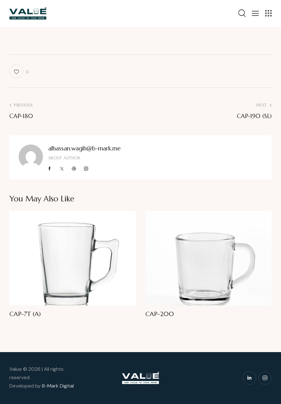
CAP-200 (159, 314)
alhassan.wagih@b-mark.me (84, 148)
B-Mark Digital (58, 386)
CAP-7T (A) (25, 314)
